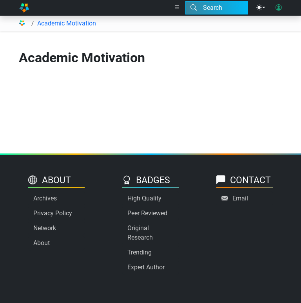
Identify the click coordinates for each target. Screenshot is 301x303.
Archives (45, 198)
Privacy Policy (52, 213)
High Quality (144, 198)
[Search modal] (216, 7)
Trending (139, 252)
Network (44, 228)
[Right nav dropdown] (177, 7)
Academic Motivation (66, 23)
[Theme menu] (260, 7)
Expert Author (146, 267)
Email (240, 198)
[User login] (278, 7)
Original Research (140, 232)
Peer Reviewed (147, 213)
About (41, 243)
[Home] (24, 8)
